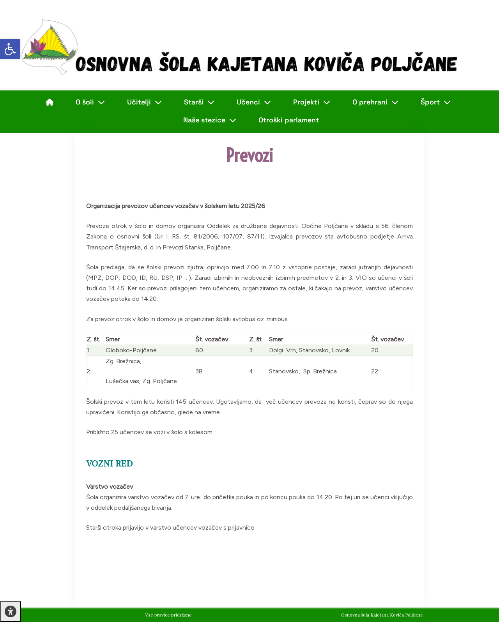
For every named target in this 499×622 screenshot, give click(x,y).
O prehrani (375, 102)
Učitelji (144, 102)
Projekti (311, 102)
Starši (199, 102)
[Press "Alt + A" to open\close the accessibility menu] (10, 611)
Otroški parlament (288, 119)
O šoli (90, 102)
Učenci (254, 102)
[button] (10, 49)
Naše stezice (209, 120)
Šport (436, 102)
